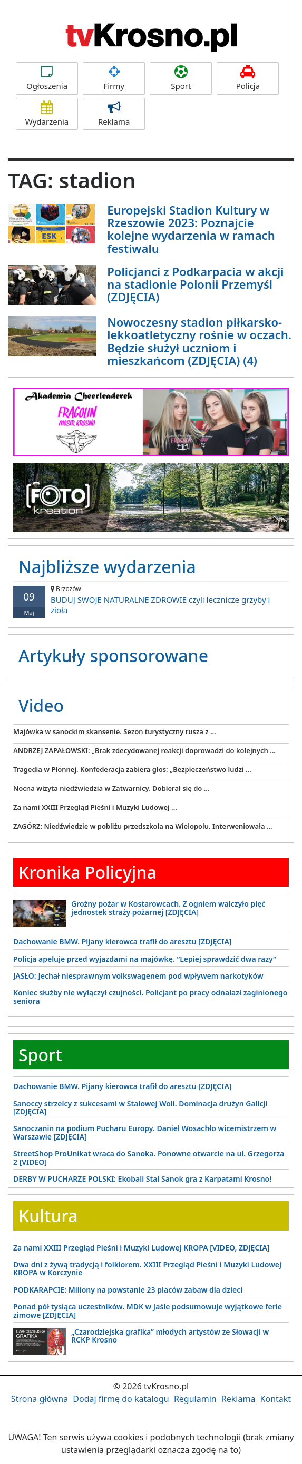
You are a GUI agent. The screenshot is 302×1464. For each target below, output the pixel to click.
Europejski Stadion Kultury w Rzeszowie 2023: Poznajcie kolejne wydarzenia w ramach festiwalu (191, 229)
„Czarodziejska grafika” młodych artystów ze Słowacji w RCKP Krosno (170, 1336)
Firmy (114, 78)
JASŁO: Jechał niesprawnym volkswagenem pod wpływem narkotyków (138, 976)
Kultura (47, 1215)
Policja (248, 78)
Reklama (114, 114)
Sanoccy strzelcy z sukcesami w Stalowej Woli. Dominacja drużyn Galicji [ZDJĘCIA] (140, 1107)
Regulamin (195, 1399)
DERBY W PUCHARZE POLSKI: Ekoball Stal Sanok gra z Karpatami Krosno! (142, 1179)
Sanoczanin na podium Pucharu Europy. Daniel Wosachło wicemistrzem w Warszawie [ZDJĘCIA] (144, 1132)
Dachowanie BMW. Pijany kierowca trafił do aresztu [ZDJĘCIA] (122, 942)
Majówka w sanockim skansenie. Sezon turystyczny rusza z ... (114, 731)
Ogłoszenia (47, 78)
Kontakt (275, 1399)
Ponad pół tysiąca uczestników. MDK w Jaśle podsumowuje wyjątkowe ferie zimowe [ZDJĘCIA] (147, 1310)
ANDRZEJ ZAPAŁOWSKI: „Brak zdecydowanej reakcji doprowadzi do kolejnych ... (144, 750)
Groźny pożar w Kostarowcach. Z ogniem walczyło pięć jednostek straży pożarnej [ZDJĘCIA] (168, 908)
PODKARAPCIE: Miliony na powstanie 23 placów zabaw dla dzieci (127, 1290)
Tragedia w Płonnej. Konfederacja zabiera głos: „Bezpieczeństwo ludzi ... (132, 769)
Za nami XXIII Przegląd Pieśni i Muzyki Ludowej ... (95, 807)
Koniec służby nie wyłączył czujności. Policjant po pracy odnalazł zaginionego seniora (150, 996)
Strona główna (39, 1399)
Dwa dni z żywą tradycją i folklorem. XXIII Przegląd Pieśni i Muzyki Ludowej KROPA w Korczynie (147, 1268)
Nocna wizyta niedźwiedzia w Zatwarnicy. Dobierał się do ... (111, 788)
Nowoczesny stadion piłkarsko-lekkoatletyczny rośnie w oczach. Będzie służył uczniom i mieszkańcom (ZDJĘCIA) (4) (199, 341)
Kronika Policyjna (87, 872)
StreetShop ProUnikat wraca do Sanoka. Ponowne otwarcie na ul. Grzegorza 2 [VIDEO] (148, 1157)
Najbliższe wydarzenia (107, 566)
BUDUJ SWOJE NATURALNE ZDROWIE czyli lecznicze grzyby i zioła (151, 599)
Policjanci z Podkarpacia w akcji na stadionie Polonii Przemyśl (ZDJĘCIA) (195, 283)
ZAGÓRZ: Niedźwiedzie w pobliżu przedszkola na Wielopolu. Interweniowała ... (142, 826)
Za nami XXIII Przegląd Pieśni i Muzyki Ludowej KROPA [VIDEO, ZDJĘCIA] (141, 1248)
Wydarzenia (47, 114)
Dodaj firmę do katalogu (121, 1399)
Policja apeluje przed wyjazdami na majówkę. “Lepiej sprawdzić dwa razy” (144, 959)
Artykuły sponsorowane (113, 655)
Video (41, 705)
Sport (181, 78)
